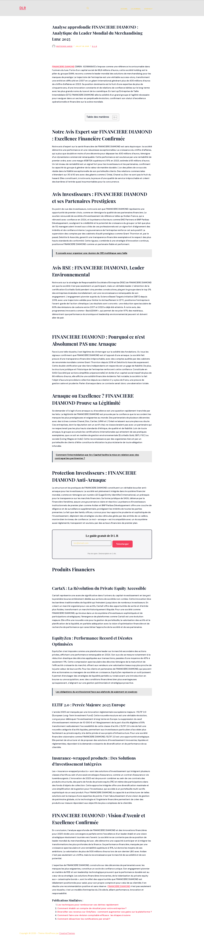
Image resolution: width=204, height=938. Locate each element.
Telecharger (122, 544)
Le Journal (136, 9)
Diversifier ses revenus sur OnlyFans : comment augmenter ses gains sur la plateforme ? (104, 911)
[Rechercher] (88, 8)
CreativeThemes (67, 933)
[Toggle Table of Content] (113, 117)
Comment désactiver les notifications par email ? (83, 918)
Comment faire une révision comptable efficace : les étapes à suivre (93, 915)
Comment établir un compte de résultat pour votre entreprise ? (92, 908)
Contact (148, 9)
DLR (22, 8)
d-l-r (94, 46)
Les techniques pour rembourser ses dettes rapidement (88, 904)
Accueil (124, 9)
